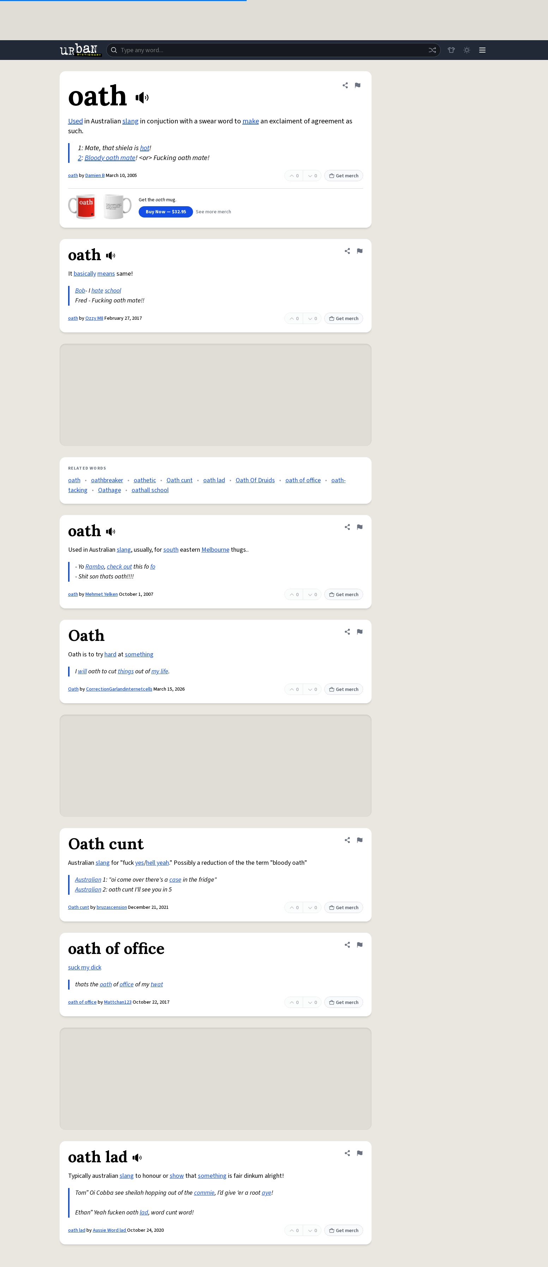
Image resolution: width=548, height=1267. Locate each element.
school (113, 290)
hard (110, 654)
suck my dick (84, 967)
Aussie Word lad (110, 1230)
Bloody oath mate (110, 158)
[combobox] (273, 50)
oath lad (214, 480)
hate (97, 290)
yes (139, 862)
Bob (80, 290)
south (171, 549)
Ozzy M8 (94, 318)
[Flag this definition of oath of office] (359, 944)
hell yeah (157, 862)
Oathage (109, 490)
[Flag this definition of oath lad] (359, 1153)
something (139, 654)
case (175, 879)
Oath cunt (180, 480)
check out (119, 566)
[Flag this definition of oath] (357, 85)
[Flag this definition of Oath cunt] (359, 840)
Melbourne (215, 549)
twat (157, 984)
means (106, 273)
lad (144, 1212)
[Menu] (482, 50)
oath (73, 175)
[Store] (451, 50)
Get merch (344, 175)
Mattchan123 (118, 1002)
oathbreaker (107, 480)
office (127, 984)
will (82, 671)
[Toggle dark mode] (466, 50)
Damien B (95, 175)
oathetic (145, 480)
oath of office (303, 480)
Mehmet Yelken (101, 594)
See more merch (213, 211)
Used (75, 121)
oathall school (150, 490)
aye (266, 1192)
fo (152, 566)
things (126, 671)
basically (85, 273)
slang (130, 121)
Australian (88, 879)
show (177, 1175)
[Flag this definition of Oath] (359, 631)
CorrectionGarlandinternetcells (119, 689)
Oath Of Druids (255, 480)
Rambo (94, 566)
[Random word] (432, 50)
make (250, 121)
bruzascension (112, 907)
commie (204, 1192)
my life (159, 671)
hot (144, 148)
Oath (73, 689)
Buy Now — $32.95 (166, 211)
